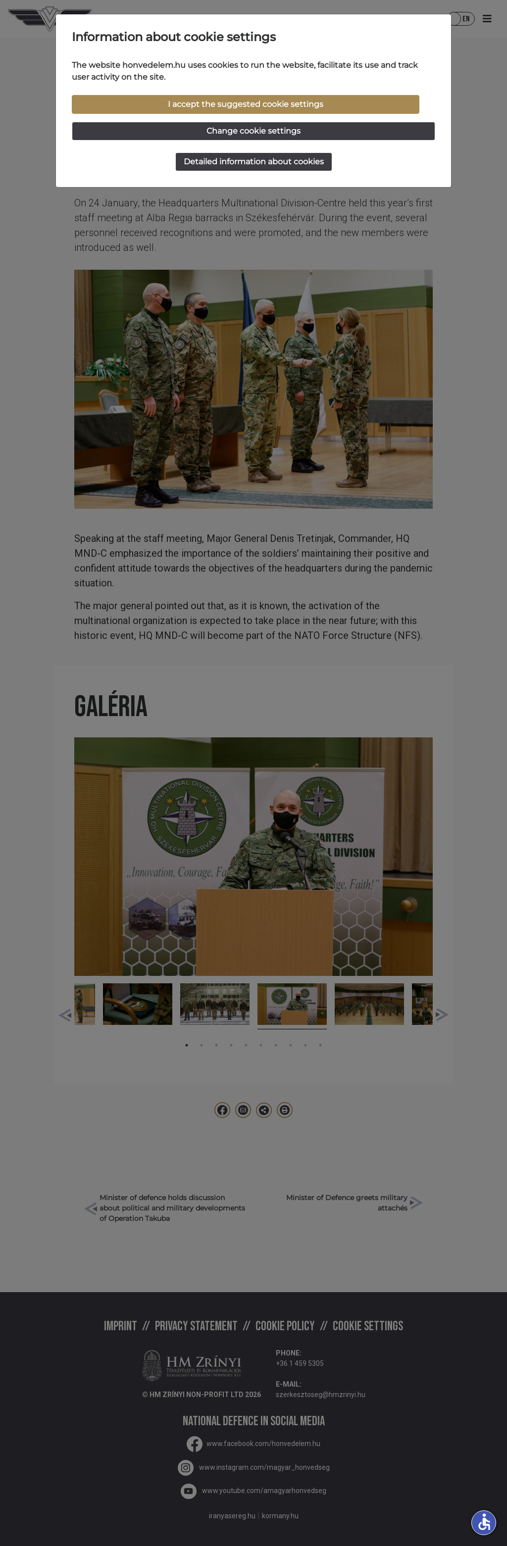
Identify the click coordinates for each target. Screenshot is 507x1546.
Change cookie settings (253, 131)
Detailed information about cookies (254, 161)
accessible (484, 1522)
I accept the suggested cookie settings (245, 104)
